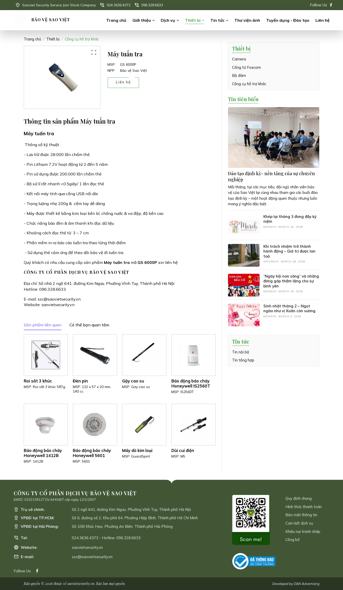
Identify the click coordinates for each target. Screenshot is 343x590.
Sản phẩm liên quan (42, 324)
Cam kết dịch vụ (299, 523)
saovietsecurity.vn (58, 304)
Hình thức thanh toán (303, 506)
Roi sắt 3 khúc (38, 380)
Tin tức (217, 20)
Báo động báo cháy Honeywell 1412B (43, 453)
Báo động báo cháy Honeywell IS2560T (190, 383)
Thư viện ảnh (247, 20)
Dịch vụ (168, 20)
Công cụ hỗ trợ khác (82, 39)
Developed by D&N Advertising (295, 584)
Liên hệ (322, 20)
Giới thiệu (141, 20)
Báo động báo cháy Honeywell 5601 (92, 453)
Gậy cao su (133, 380)
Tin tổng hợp (243, 360)
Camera (239, 59)
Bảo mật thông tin (301, 514)
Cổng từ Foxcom (246, 67)
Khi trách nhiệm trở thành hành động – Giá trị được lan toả (289, 251)
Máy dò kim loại (137, 450)
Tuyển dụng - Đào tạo (287, 20)
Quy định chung (298, 498)
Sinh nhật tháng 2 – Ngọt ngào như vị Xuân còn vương (289, 308)
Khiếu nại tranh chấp (302, 531)
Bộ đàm (239, 75)
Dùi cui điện (182, 450)
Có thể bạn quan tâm (89, 324)
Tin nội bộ (240, 352)
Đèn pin (80, 380)
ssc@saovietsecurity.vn (59, 299)
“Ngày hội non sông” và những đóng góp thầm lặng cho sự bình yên (291, 281)
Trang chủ (116, 20)
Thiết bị (192, 20)
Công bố (292, 539)
